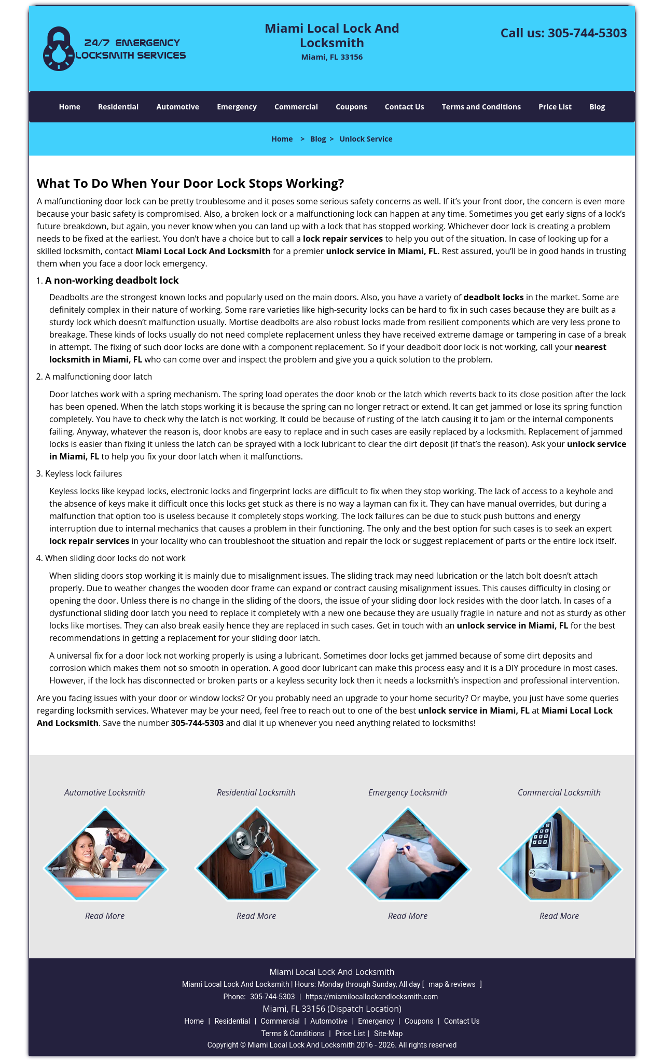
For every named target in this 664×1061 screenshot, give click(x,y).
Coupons (351, 106)
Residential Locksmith (256, 792)
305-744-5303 (587, 32)
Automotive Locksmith (104, 792)
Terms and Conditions (481, 106)
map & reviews (452, 984)
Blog (597, 106)
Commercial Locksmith (559, 792)
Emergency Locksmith (407, 792)
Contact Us (404, 106)
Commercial (296, 106)
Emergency (237, 106)
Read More (105, 916)
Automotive (177, 106)
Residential (118, 106)
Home (69, 106)
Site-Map (388, 1033)
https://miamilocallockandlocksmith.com (372, 997)
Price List (555, 106)
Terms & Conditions (293, 1033)
